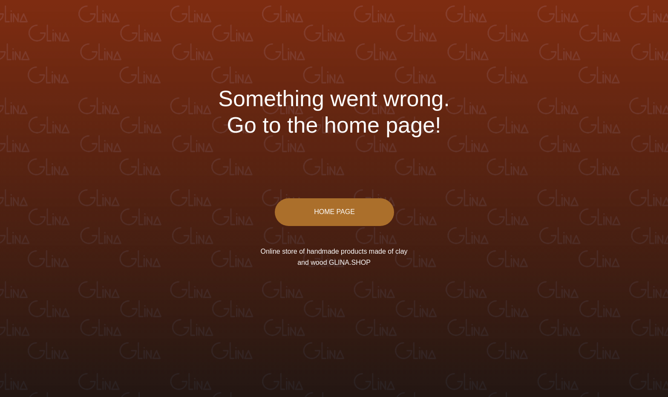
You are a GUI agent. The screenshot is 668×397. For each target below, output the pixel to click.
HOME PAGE (334, 211)
